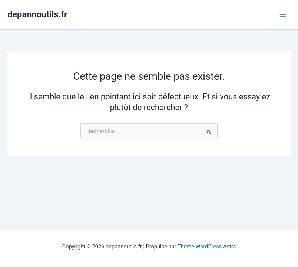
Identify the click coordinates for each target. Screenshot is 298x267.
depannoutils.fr (37, 14)
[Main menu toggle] (283, 15)
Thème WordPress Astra (207, 246)
